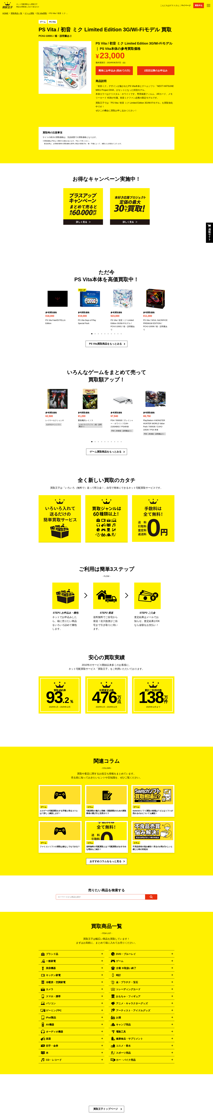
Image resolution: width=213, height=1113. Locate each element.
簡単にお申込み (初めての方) (114, 70)
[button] (91, 333)
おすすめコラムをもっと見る (105, 861)
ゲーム (43, 22)
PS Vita (52, 22)
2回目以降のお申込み (155, 70)
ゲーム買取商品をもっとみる (105, 451)
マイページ (186, 5)
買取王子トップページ (105, 1109)
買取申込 (198, 5)
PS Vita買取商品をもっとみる (105, 343)
